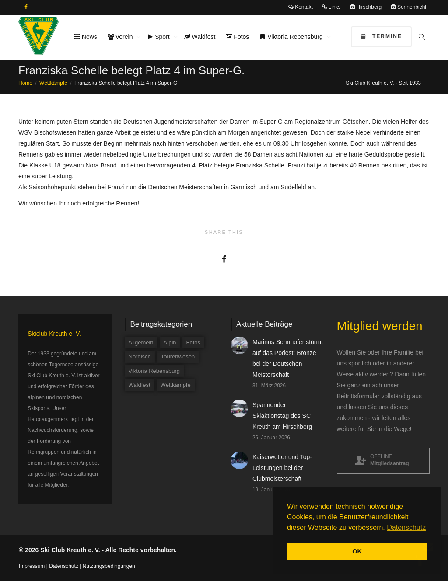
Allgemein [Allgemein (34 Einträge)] (141, 342)
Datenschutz (63, 566)
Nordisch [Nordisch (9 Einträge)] (140, 356)
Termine (381, 36)
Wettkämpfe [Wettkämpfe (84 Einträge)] (176, 385)
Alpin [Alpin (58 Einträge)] (170, 342)
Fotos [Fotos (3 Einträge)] (193, 342)
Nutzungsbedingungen (109, 566)
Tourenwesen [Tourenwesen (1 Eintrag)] (178, 356)
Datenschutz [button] (406, 527)
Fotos (237, 36)
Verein (121, 36)
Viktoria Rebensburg (291, 36)
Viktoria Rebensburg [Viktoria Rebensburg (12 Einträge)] (154, 371)
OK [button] (357, 551)
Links (331, 7)
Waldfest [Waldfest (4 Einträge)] (139, 385)
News (85, 36)
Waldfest (200, 36)
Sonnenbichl (408, 7)
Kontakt (300, 7)
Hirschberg (366, 7)
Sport (159, 36)
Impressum (32, 566)
